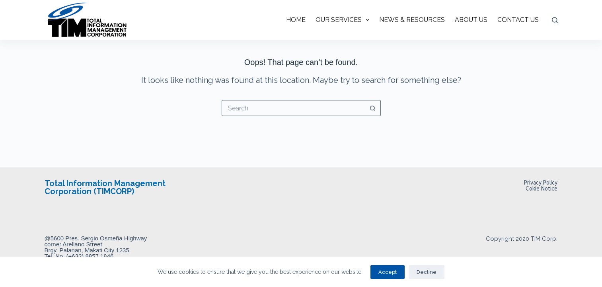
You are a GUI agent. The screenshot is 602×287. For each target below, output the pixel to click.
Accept (387, 272)
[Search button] (373, 108)
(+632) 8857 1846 (90, 256)
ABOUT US (471, 20)
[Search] (555, 20)
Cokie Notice (541, 188)
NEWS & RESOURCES (412, 20)
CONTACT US (518, 20)
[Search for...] (293, 108)
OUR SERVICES (344, 20)
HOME (296, 20)
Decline (426, 272)
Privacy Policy (540, 182)
